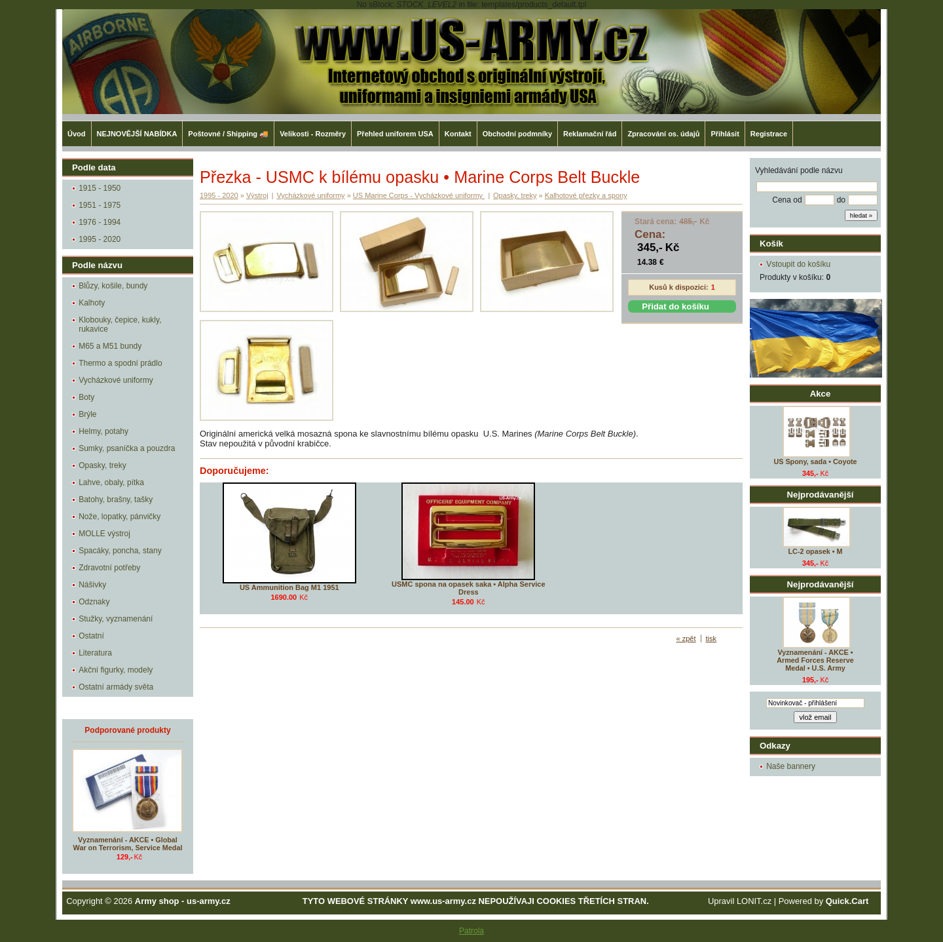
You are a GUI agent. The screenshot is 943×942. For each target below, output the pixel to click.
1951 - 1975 (99, 205)
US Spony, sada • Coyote (815, 461)
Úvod (76, 134)
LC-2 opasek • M (815, 551)
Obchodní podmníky (517, 134)
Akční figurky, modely (116, 670)
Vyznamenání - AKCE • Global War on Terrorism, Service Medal (128, 844)
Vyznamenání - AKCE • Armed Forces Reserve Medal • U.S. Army (815, 660)
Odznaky (94, 601)
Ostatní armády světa (116, 687)
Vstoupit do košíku (798, 264)
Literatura (95, 652)
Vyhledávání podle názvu (799, 170)
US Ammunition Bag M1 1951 (289, 587)
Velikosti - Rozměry (313, 134)
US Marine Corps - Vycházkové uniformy (419, 195)
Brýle (87, 414)
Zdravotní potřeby (109, 567)
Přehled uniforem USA (395, 134)
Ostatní (91, 635)
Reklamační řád (589, 134)
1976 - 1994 (99, 222)
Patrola (471, 930)
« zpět (686, 638)
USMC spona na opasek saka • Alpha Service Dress (468, 588)
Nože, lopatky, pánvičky (119, 516)
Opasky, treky (102, 465)
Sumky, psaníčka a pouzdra (127, 448)
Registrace (768, 134)
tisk (711, 638)
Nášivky (92, 584)
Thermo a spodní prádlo (120, 363)
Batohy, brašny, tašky (116, 499)
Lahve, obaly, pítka (111, 482)
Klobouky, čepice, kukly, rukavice (120, 324)
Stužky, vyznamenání (116, 618)
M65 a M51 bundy (110, 346)
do (841, 200)
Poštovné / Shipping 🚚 (228, 134)
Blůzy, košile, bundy (113, 285)
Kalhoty (92, 302)
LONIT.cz (754, 901)
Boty (86, 397)
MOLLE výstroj (104, 533)
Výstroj (257, 195)
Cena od (787, 200)
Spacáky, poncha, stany (120, 550)
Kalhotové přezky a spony (586, 195)
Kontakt (458, 134)
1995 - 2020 (99, 239)
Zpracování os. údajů (663, 134)
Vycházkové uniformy (116, 380)
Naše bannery (790, 766)
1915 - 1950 (99, 188)
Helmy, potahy (103, 431)
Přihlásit (725, 134)
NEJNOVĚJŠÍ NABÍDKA (137, 134)
